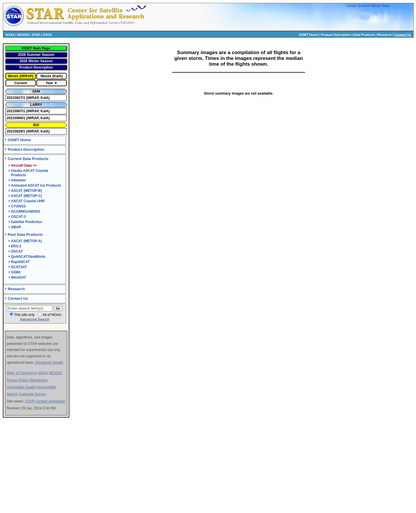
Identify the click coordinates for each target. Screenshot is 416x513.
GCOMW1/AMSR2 (25, 211)
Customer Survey (32, 394)
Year (49, 83)
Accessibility (46, 387)
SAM (36, 91)
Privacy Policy (18, 380)
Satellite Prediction (26, 222)
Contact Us (402, 34)
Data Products (364, 34)
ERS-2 (16, 246)
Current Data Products (28, 159)
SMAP (16, 227)
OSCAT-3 (18, 217)
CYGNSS (18, 206)
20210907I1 (16, 111)
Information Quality (21, 387)
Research (385, 34)
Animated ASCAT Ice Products (36, 185)
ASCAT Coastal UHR (27, 201)
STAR (36, 34)
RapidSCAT (20, 262)
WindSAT (18, 277)
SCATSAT (19, 267)
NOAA (10, 34)
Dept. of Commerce (22, 373)
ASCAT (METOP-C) (26, 196)
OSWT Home (308, 34)
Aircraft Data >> (24, 165)
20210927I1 (16, 98)
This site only (24, 315)
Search (12, 394)
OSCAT (17, 251)
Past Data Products (25, 234)
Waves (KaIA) (51, 76)
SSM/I (16, 272)
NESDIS (23, 34)
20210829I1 (16, 131)
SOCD (47, 34)
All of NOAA (51, 315)
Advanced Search (34, 319)
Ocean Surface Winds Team (368, 6)
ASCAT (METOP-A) (26, 241)
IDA (36, 125)
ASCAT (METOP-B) (26, 191)
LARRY (36, 105)
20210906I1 (16, 118)
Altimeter (18, 180)
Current (20, 83)
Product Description (336, 34)
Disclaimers (38, 380)
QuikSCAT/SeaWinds (28, 257)
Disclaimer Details (49, 363)
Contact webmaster (50, 401)
